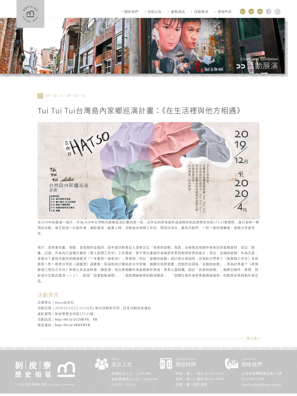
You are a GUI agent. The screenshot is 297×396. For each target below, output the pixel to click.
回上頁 (252, 338)
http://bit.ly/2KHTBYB (72, 325)
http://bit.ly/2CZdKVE (72, 319)
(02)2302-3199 (253, 377)
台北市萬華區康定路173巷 (262, 371)
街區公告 (153, 11)
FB (95, 319)
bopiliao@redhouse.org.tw (262, 382)
